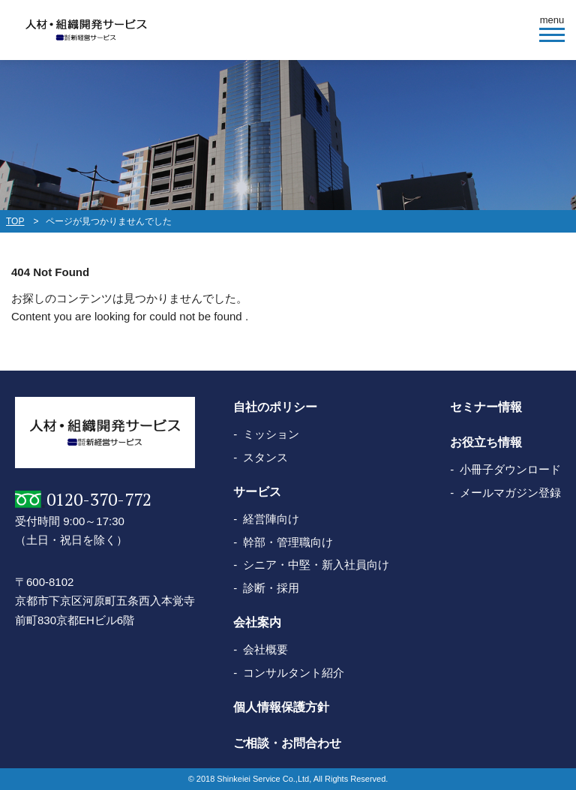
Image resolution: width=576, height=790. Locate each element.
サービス (257, 491)
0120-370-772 (99, 499)
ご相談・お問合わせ (287, 743)
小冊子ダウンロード (510, 469)
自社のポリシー (275, 407)
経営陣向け (271, 518)
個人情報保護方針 (281, 707)
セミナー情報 (486, 407)
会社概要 (265, 649)
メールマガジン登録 (510, 492)
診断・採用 (271, 587)
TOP (15, 221)
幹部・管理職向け (288, 542)
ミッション (271, 434)
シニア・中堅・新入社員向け (316, 564)
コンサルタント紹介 (293, 672)
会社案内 (257, 622)
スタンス (265, 457)
